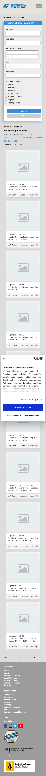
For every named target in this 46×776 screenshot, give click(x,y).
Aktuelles (9, 671)
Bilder (11, 84)
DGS (5, 710)
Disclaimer (9, 697)
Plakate (11, 91)
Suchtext (10, 29)
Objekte (11, 100)
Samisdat (12, 87)
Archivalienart (13, 81)
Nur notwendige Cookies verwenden (23, 415)
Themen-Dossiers (12, 683)
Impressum (9, 695)
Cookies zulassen (23, 407)
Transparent (14, 103)
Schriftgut (13, 94)
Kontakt (7, 702)
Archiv (21, 17)
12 (31, 135)
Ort (7, 62)
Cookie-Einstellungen (15, 712)
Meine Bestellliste (14, 127)
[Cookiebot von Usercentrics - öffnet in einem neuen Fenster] (32, 358)
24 (35, 135)
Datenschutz (10, 700)
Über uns (8, 685)
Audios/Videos (15, 97)
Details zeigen (29, 399)
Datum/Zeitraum (13, 49)
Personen (10, 72)
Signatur (10, 39)
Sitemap (7, 705)
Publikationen (11, 680)
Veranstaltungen (12, 675)
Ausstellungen (11, 678)
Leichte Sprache (12, 707)
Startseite (9, 17)
